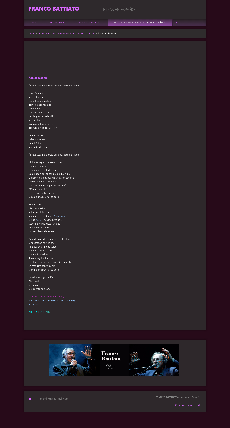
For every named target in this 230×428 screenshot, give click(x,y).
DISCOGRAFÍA (57, 24)
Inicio (33, 24)
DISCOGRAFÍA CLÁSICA (89, 24)
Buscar (198, 9)
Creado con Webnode (188, 407)
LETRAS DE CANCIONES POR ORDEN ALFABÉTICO (140, 24)
